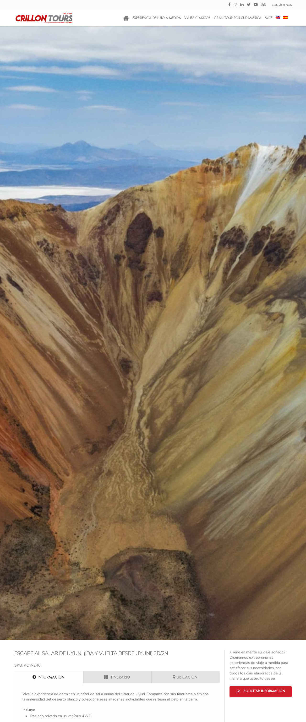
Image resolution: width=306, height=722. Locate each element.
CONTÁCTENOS (282, 5)
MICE (268, 18)
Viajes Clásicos (197, 18)
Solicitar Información (260, 692)
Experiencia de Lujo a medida (156, 18)
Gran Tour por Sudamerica (238, 18)
